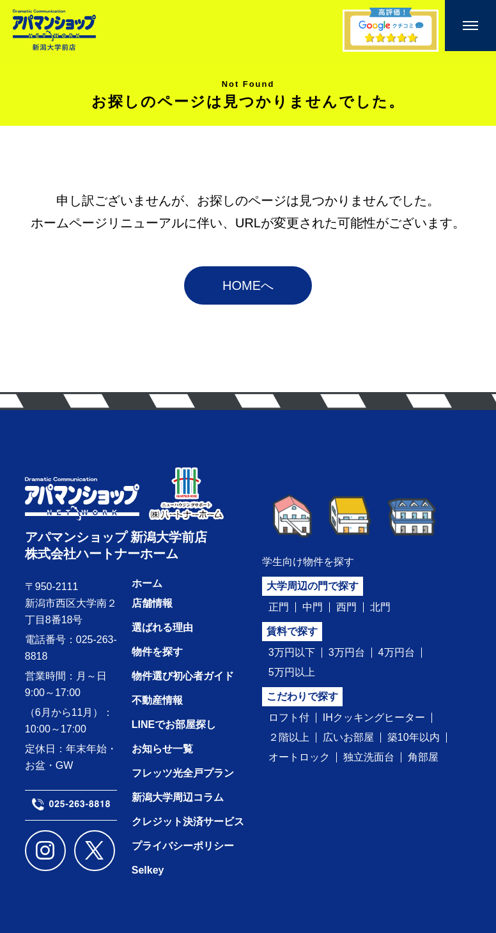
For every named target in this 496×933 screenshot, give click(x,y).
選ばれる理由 (162, 627)
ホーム (147, 583)
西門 (346, 607)
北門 (380, 607)
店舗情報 (152, 603)
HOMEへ (248, 285)
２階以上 (288, 737)
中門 (312, 607)
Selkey (148, 870)
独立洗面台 (368, 757)
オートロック (299, 757)
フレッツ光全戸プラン (183, 773)
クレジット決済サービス (188, 821)
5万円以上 (291, 672)
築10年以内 (413, 737)
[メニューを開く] (470, 25)
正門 (278, 607)
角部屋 (423, 757)
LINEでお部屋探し (174, 724)
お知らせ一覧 (162, 748)
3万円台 (347, 653)
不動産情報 (157, 700)
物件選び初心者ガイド (183, 676)
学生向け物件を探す (308, 561)
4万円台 (396, 653)
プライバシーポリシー (183, 845)
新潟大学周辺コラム (178, 797)
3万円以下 (291, 653)
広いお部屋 (348, 737)
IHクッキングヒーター (374, 718)
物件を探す (157, 651)
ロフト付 (288, 718)
